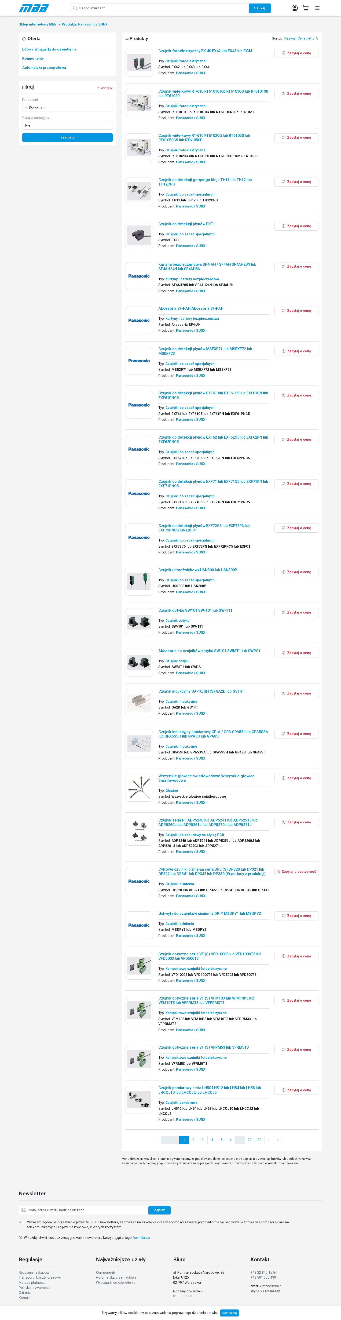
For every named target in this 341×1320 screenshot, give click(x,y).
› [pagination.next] (269, 1140)
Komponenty (106, 1273)
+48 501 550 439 (263, 1278)
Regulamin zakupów (34, 1273)
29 (250, 1140)
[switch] (22, 1222)
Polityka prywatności (34, 1288)
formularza (141, 1238)
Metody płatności (32, 1283)
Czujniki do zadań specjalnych (190, 194)
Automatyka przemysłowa (116, 1278)
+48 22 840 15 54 (263, 1273)
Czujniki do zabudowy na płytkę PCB (194, 835)
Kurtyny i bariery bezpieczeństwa (192, 279)
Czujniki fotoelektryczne (185, 61)
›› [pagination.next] (278, 1140)
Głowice (171, 791)
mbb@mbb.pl (272, 1286)
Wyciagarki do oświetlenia (115, 1283)
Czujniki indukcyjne (181, 702)
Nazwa (289, 38)
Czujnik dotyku (177, 621)
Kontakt (25, 1298)
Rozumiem (229, 1313)
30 (259, 1140)
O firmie (25, 1293)
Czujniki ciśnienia (179, 884)
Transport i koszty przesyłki (40, 1278)
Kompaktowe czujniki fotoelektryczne (196, 969)
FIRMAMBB (271, 1291)
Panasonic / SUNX (190, 73)
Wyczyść (105, 88)
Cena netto (306, 38)
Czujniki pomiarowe (181, 1103)
